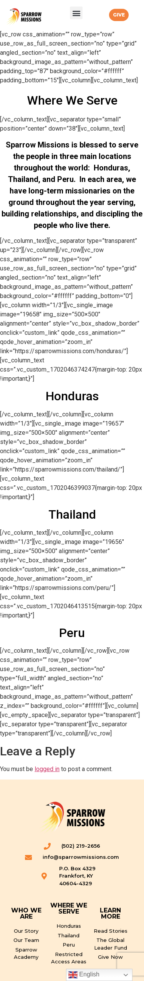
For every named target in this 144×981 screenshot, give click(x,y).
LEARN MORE (110, 913)
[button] (76, 13)
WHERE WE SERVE (68, 908)
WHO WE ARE (26, 913)
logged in (47, 769)
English (83, 974)
